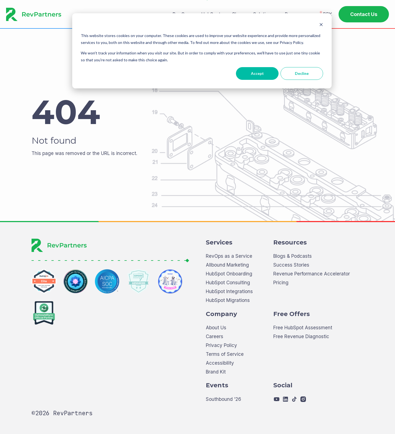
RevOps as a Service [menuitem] (229, 275)
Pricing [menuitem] (281, 301)
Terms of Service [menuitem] (225, 373)
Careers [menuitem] (214, 355)
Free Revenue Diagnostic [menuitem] (301, 355)
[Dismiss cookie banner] (321, 25)
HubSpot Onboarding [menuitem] (229, 293)
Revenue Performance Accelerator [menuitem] (311, 293)
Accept (257, 73)
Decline (302, 73)
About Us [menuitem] (216, 346)
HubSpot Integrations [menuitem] (229, 310)
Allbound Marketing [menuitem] (227, 284)
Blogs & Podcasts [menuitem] (292, 275)
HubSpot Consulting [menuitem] (228, 301)
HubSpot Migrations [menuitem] (228, 319)
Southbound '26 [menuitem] (223, 418)
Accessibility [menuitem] (220, 382)
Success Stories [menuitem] (291, 284)
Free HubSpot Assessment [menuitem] (302, 346)
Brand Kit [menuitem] (216, 390)
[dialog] (202, 50)
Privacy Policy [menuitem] (221, 364)
